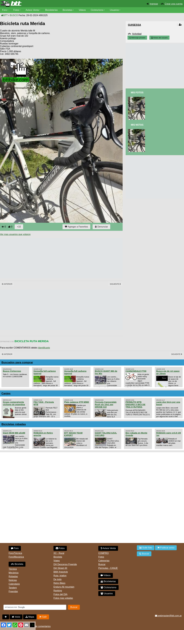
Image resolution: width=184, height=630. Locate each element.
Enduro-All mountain (63, 587)
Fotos (16, 10)
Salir (43, 617)
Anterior (7, 284)
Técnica (13, 569)
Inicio (16, 617)
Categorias (103, 560)
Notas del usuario (159, 38)
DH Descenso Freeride (65, 564)
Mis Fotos (137, 92)
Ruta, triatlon (60, 575)
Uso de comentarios (40, 626)
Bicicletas (68, 10)
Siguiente (115, 284)
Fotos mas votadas (63, 598)
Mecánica (13, 573)
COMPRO (103, 553)
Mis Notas (137, 125)
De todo (57, 579)
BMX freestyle (60, 572)
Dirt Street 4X (60, 568)
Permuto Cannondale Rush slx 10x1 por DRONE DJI (106, 404)
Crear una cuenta (174, 4)
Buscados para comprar (17, 362)
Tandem (13, 587)
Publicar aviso (165, 547)
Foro (4, 10)
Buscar (102, 564)
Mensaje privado (137, 38)
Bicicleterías (51, 10)
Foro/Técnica (15, 553)
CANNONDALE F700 (135, 371)
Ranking (57, 590)
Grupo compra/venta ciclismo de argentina (14, 403)
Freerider (13, 591)
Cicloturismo (97, 10)
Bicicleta (17, 564)
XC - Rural (58, 553)
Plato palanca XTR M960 (76, 402)
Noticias (13, 580)
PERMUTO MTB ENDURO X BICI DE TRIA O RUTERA (135, 404)
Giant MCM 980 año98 (14, 433)
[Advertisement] (52, 258)
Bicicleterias (108, 581)
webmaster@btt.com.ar (168, 615)
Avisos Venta (32, 10)
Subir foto (145, 547)
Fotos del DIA (60, 594)
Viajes (56, 560)
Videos (82, 10)
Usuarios (114, 10)
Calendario (14, 584)
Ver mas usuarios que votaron (15, 234)
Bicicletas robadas (13, 424)
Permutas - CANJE (108, 568)
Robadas (13, 576)
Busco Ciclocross (12, 371)
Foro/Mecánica (16, 557)
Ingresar (154, 4)
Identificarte (44, 347)
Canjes (5, 393)
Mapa (29, 617)
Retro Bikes (59, 583)
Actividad (136, 34)
